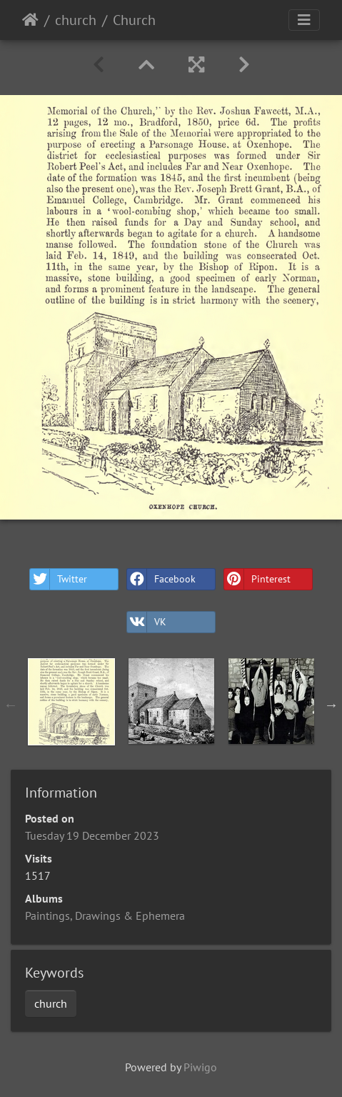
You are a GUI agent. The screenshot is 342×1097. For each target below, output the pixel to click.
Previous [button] (11, 705)
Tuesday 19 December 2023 (92, 835)
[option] (71, 701)
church (75, 20)
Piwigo (200, 1067)
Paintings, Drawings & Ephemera (105, 915)
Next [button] (331, 705)
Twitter (58, 579)
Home (30, 20)
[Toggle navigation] (304, 20)
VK (146, 622)
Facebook (161, 579)
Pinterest (257, 579)
